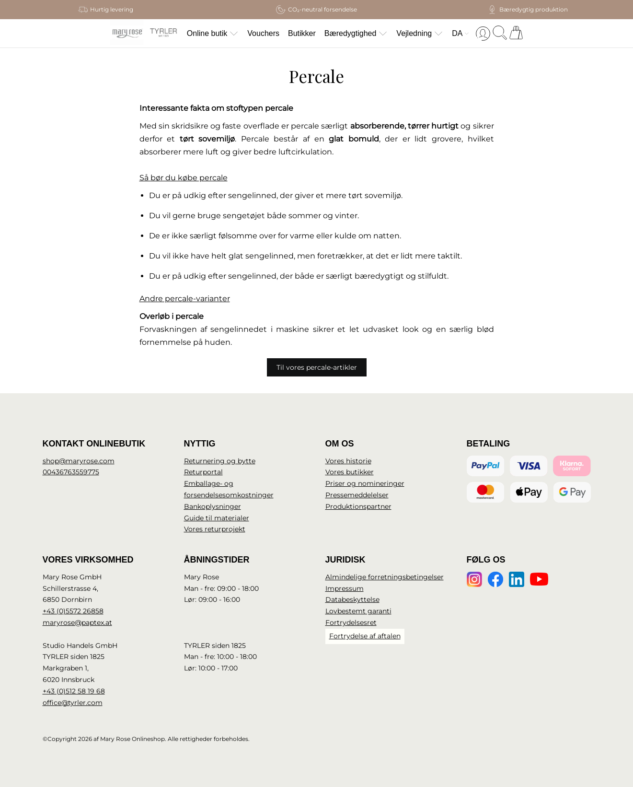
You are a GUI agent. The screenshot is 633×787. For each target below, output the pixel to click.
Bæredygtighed (356, 33)
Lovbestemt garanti (358, 611)
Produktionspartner (358, 506)
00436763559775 (71, 472)
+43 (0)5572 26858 (73, 611)
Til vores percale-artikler (316, 367)
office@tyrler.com (73, 702)
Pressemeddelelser (357, 495)
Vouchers (263, 33)
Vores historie (348, 461)
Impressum (344, 588)
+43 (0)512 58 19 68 (74, 691)
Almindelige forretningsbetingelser (384, 577)
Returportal (203, 472)
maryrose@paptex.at (77, 622)
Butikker (302, 33)
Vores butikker (349, 472)
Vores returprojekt (214, 529)
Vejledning (419, 33)
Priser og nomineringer (364, 483)
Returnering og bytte (219, 461)
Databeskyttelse (352, 599)
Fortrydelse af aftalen (365, 636)
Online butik (213, 33)
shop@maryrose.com (79, 461)
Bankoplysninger (212, 506)
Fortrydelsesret (351, 622)
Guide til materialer (216, 518)
